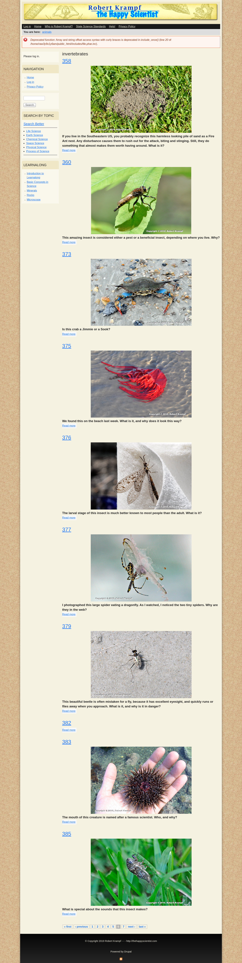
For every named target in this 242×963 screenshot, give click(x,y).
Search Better (34, 124)
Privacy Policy (127, 26)
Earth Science (34, 135)
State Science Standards (91, 26)
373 (66, 254)
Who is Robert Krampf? (59, 26)
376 (66, 438)
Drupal (127, 951)
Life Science (33, 131)
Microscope (34, 199)
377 (66, 529)
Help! (112, 26)
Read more (68, 150)
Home (38, 26)
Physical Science (36, 147)
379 (66, 626)
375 (66, 346)
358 (66, 61)
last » (142, 926)
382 (66, 723)
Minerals (32, 190)
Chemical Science (37, 139)
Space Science (35, 143)
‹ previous (81, 926)
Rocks (30, 195)
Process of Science (37, 151)
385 (66, 834)
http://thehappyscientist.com (141, 941)
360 (66, 162)
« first (67, 926)
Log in (27, 26)
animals (46, 32)
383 (66, 742)
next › (131, 926)
